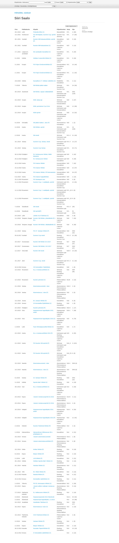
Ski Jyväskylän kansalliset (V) (42, 52)
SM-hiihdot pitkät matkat (40, 85)
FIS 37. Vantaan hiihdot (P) (41, 231)
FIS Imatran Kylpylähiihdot (41, 177)
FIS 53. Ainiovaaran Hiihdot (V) (42, 483)
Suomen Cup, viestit (39, 261)
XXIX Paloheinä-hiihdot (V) (41, 515)
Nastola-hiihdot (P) (38, 474)
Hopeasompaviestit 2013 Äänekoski (43, 497)
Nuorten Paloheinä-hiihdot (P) (42, 426)
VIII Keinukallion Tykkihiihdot (41, 267)
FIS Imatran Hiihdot (39, 163)
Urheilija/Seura (32, 6)
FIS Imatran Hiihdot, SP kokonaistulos (44, 172)
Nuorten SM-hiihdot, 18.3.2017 (42, 246)
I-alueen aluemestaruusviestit (41, 436)
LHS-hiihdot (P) (37, 458)
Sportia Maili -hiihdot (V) (40, 382)
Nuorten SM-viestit (38, 250)
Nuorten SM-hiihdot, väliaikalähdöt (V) (44, 224)
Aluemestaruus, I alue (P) (40, 292)
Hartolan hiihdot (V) (39, 465)
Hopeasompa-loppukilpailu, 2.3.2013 (44, 499)
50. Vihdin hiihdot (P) (39, 472)
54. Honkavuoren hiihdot (40, 159)
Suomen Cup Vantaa (39, 148)
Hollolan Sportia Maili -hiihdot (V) (42, 461)
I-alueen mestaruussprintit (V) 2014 (43, 397)
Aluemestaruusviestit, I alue (41, 286)
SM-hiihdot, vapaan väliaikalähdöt (43, 91)
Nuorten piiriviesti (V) (39, 280)
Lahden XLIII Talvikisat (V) (41, 215)
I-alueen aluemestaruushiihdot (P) (43, 441)
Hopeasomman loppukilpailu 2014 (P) (44, 417)
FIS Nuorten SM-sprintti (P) (41, 343)
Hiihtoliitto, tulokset (22, 13)
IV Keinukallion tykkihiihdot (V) (42, 533)
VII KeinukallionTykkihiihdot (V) (42, 303)
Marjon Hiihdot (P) (38, 454)
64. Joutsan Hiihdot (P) (40, 300)
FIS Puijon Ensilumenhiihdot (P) (42, 64)
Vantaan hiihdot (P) (38, 521)
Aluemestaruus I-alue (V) (40, 506)
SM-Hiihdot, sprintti (38, 127)
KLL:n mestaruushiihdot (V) (41, 269)
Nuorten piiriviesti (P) (39, 308)
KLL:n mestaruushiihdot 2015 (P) (43, 333)
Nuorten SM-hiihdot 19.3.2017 (42, 241)
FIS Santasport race (39, 179)
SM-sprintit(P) (37, 211)
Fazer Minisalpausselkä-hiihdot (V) (43, 327)
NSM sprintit (36, 112)
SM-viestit (36, 135)
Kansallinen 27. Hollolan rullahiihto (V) (44, 81)
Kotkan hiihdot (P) (38, 449)
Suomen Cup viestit (39, 235)
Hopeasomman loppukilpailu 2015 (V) (44, 318)
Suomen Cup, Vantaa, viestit (41, 141)
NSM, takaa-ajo (37, 100)
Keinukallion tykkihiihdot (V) (41, 479)
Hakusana (25, 2)
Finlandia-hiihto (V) (38, 32)
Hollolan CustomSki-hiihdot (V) (42, 58)
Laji (46, 2)
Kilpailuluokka (72, 2)
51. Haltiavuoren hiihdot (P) (41, 492)
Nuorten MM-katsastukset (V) (41, 45)
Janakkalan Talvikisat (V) (40, 502)
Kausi (58, 2)
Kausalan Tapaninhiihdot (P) (41, 528)
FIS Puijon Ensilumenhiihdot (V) (42, 72)
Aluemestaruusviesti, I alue (41, 363)
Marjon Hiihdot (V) (38, 525)
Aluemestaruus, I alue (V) (40, 369)
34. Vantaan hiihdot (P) (40, 378)
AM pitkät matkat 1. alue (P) (41, 122)
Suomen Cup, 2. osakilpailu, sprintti (43, 182)
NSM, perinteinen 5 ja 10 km (41, 106)
